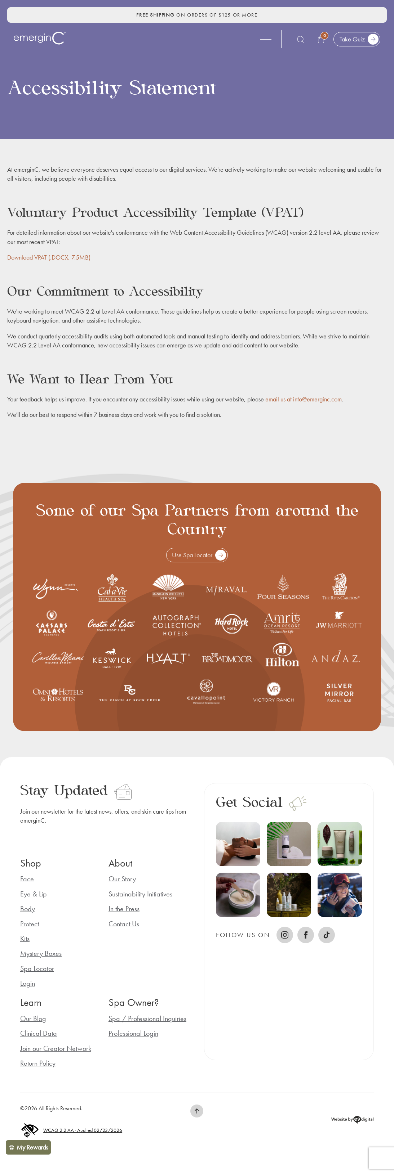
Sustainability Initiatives (140, 894)
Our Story (122, 878)
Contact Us (124, 923)
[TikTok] (326, 935)
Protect (29, 923)
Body (27, 908)
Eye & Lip (33, 894)
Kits (25, 938)
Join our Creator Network (55, 1048)
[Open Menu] (265, 39)
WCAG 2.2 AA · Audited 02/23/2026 (71, 1130)
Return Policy (38, 1063)
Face (27, 878)
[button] (196, 1111)
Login (27, 983)
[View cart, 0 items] (321, 39)
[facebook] (305, 935)
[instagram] (284, 935)
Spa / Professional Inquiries (147, 1018)
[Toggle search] (300, 39)
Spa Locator (37, 968)
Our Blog (33, 1018)
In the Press (124, 908)
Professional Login (133, 1033)
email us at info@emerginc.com (303, 399)
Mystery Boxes (41, 953)
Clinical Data (38, 1033)
